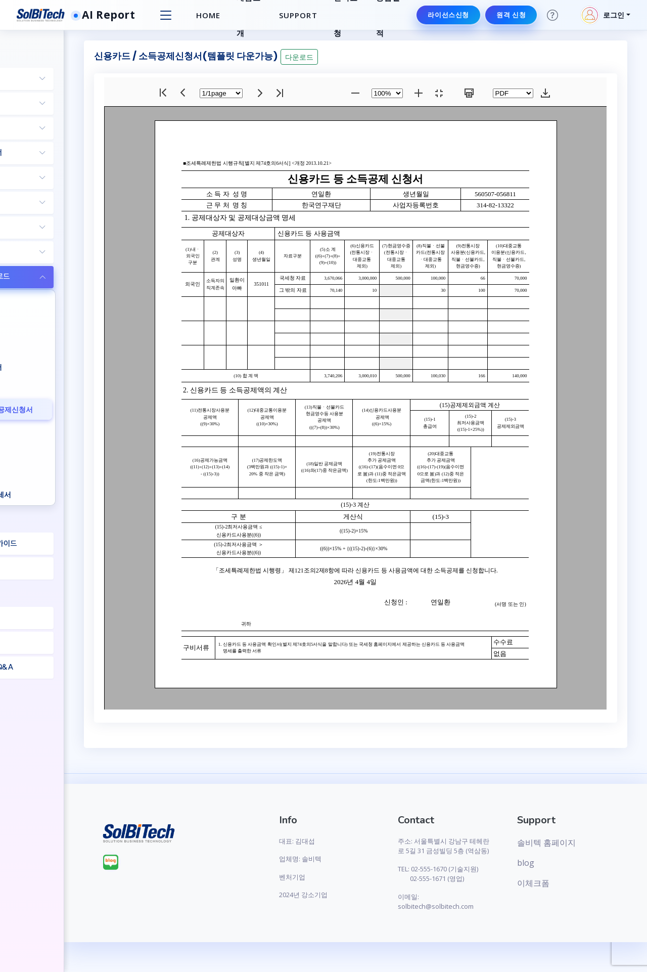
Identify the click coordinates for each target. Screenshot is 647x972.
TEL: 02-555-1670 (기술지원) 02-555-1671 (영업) (472, 888)
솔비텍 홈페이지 (566, 842)
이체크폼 (553, 883)
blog (545, 862)
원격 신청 (509, 14)
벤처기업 (350, 876)
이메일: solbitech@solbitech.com (474, 921)
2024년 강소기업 (361, 894)
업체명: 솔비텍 (358, 858)
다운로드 (390, 57)
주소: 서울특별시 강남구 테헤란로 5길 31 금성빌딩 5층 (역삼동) (473, 850)
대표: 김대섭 (355, 841)
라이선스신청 (447, 14)
